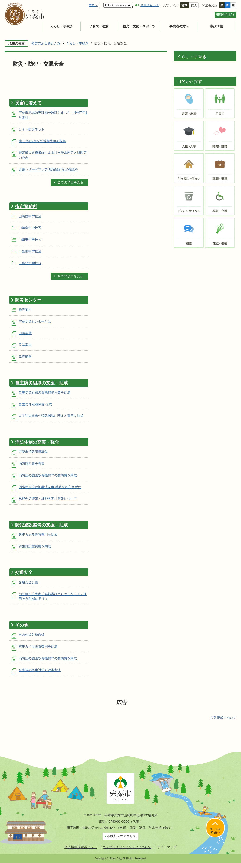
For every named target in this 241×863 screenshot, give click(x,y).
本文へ (93, 5)
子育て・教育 (99, 26)
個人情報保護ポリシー (80, 847)
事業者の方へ (179, 26)
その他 (21, 625)
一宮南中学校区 (30, 251)
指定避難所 (26, 206)
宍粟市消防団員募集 (33, 452)
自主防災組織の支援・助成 (41, 382)
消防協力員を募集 (31, 463)
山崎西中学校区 (30, 216)
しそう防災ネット (31, 129)
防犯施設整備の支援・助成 (41, 525)
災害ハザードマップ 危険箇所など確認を (48, 169)
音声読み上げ (149, 5)
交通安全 (24, 572)
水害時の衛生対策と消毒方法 (40, 670)
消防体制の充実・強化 (37, 442)
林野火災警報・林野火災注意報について (48, 498)
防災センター (28, 300)
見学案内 (25, 345)
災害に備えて (28, 102)
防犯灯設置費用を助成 (35, 546)
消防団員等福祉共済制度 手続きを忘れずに (50, 487)
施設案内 (25, 309)
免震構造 (25, 356)
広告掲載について (223, 718)
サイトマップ (167, 847)
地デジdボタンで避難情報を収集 (42, 141)
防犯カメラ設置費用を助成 (38, 534)
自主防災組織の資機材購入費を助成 (44, 392)
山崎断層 (25, 333)
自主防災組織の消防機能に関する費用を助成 (51, 416)
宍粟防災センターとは (35, 321)
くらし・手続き (61, 26)
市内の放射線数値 (31, 635)
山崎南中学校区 (30, 228)
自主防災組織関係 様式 (35, 404)
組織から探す (225, 14)
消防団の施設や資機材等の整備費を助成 (48, 475)
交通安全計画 (28, 582)
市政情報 (216, 26)
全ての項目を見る (70, 182)
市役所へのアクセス (121, 836)
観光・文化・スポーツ (139, 26)
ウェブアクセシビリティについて (127, 847)
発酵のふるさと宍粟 (45, 43)
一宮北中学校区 (30, 263)
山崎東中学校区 (30, 239)
